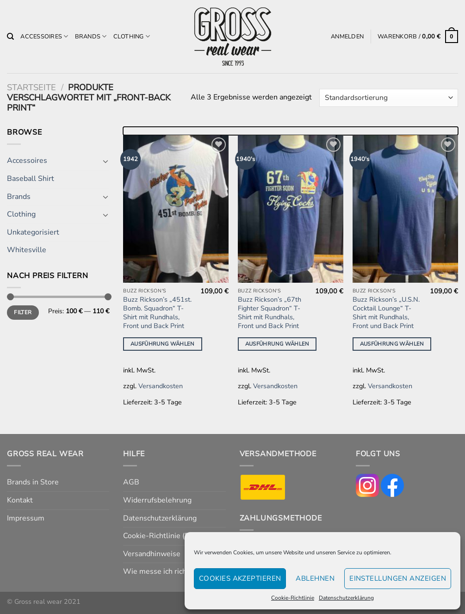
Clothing (131, 36)
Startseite (31, 87)
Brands (91, 36)
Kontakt (20, 500)
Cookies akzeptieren (240, 578)
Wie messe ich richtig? (160, 571)
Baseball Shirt (30, 179)
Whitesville (26, 250)
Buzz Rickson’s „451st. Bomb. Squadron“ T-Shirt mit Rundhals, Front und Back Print (157, 312)
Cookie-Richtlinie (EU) (160, 536)
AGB (131, 482)
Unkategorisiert (33, 232)
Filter (22, 312)
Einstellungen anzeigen (397, 578)
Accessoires (44, 36)
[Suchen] (10, 36)
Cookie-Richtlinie (292, 598)
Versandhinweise (151, 554)
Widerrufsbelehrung (157, 500)
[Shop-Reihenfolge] (388, 98)
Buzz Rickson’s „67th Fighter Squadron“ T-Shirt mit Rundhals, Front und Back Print (269, 312)
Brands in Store (33, 482)
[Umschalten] (106, 161)
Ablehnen (315, 578)
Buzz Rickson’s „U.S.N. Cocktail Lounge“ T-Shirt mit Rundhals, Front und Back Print (386, 312)
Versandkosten (160, 386)
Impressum (25, 518)
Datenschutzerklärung (346, 598)
